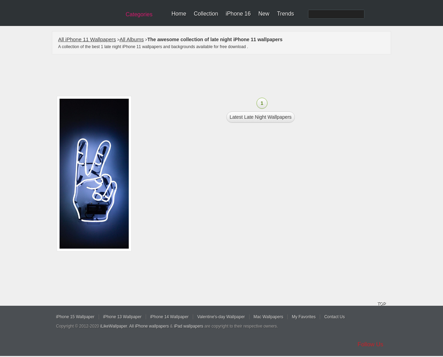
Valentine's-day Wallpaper (221, 316)
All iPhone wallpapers (149, 326)
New (263, 14)
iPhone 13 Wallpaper (122, 316)
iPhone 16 (238, 14)
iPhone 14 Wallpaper (169, 316)
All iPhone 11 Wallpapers (87, 39)
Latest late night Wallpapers (260, 117)
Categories (139, 14)
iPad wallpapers (189, 326)
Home (178, 14)
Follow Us (370, 344)
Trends (285, 14)
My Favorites (304, 316)
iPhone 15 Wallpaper (75, 316)
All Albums (131, 39)
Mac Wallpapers (268, 316)
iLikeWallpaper (113, 326)
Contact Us (334, 316)
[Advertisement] (226, 75)
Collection (206, 14)
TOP (381, 303)
